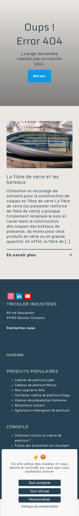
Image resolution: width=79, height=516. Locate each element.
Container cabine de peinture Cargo (42, 395)
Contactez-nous (21, 328)
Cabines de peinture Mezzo (36, 385)
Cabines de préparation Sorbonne (41, 400)
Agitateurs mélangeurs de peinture (42, 410)
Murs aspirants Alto (30, 390)
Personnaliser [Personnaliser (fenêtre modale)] (39, 499)
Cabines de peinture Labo (34, 380)
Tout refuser (40, 491)
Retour (39, 76)
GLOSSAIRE (15, 355)
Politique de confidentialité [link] (39, 506)
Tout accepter (39, 483)
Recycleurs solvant (30, 405)
